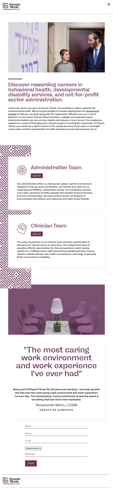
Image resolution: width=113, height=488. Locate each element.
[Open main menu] (109, 4)
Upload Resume (33, 448)
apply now (37, 176)
